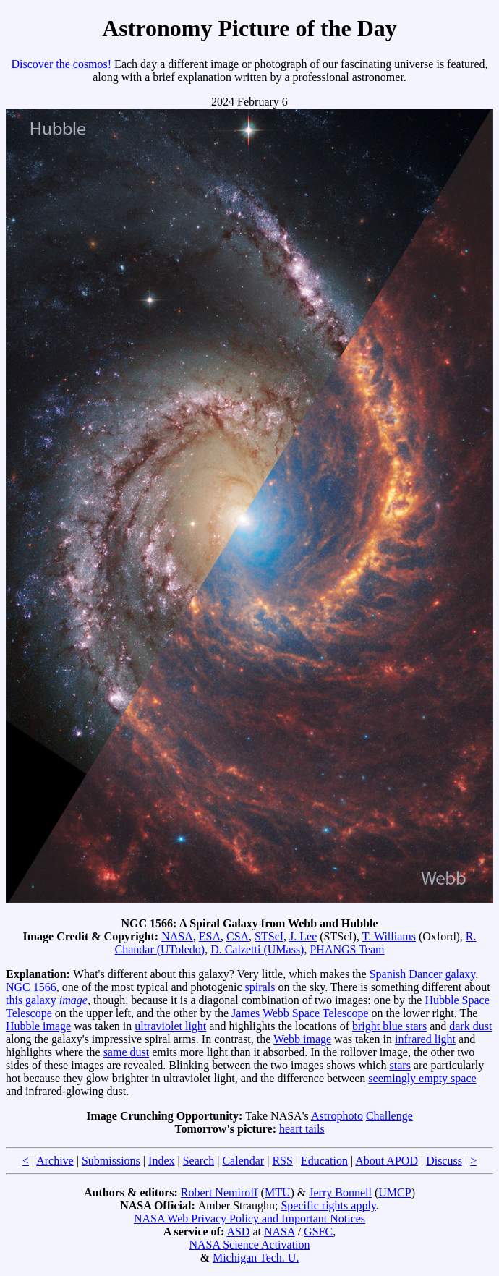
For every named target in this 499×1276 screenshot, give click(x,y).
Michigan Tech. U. (256, 1257)
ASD (238, 1231)
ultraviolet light (170, 1026)
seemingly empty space (422, 1078)
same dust (126, 1052)
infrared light (425, 1039)
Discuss (444, 1160)
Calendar (243, 1160)
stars (400, 1065)
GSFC (318, 1231)
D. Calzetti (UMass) (257, 949)
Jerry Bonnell (340, 1192)
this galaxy (47, 1000)
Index (161, 1160)
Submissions (111, 1160)
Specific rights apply (328, 1205)
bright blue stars (389, 1026)
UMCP (394, 1192)
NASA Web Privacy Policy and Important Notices (249, 1218)
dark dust (470, 1026)
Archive (55, 1160)
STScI (269, 936)
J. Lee (303, 936)
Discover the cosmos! (61, 64)
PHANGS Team (347, 949)
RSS (282, 1160)
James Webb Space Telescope (299, 1013)
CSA (237, 936)
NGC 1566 (31, 987)
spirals (260, 987)
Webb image (302, 1039)
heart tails (302, 1129)
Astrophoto (337, 1116)
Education (324, 1160)
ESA (210, 936)
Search (199, 1160)
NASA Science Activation (249, 1244)
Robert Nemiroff (219, 1192)
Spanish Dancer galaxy (422, 974)
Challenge (389, 1116)
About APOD (386, 1160)
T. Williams (389, 936)
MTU (278, 1192)
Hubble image (38, 1026)
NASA (177, 936)
